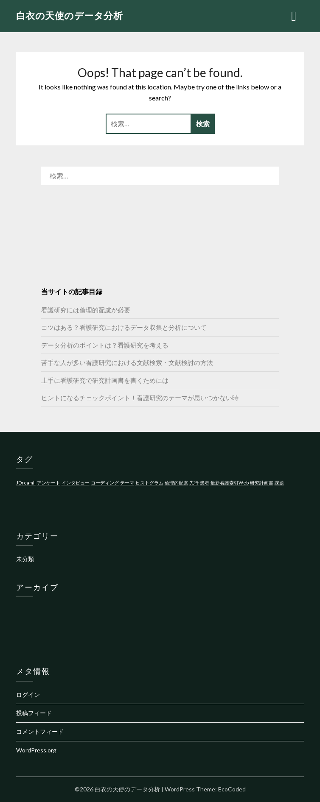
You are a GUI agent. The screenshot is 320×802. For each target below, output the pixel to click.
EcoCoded (232, 789)
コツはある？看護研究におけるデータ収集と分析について (124, 327)
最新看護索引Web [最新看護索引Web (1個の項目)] (230, 482)
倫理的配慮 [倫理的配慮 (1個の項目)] (176, 482)
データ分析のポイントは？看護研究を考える (104, 345)
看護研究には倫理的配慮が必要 (85, 310)
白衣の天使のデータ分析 (69, 15)
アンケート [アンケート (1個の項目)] (48, 482)
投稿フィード (34, 712)
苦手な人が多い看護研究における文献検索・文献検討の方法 (127, 362)
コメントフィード (40, 731)
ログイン (28, 694)
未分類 (25, 559)
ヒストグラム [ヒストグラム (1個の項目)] (149, 482)
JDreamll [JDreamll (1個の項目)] (26, 482)
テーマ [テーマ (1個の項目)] (127, 482)
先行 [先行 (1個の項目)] (194, 482)
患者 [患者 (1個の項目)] (204, 482)
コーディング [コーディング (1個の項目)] (105, 482)
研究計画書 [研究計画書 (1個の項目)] (261, 482)
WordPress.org (36, 750)
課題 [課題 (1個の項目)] (279, 482)
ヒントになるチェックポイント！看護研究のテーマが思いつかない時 (140, 397)
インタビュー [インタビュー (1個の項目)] (76, 482)
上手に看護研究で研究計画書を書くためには (104, 380)
